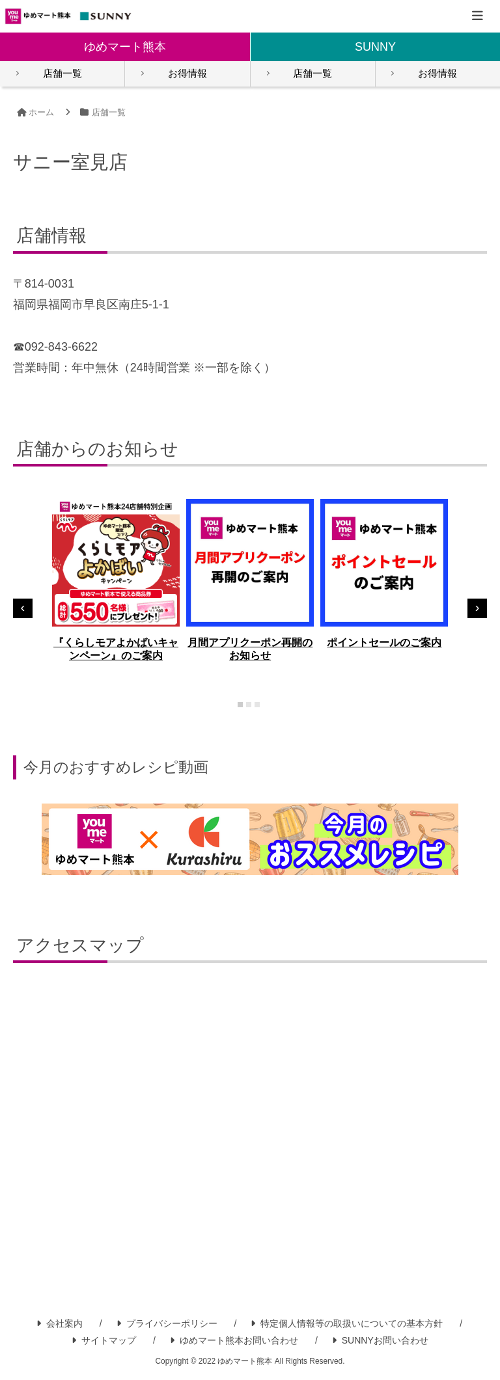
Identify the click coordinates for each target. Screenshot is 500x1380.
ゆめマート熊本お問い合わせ (234, 1341)
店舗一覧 (62, 73)
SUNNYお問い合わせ (380, 1341)
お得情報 (187, 73)
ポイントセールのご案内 (384, 643)
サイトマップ (104, 1341)
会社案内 (59, 1324)
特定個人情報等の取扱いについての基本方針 (347, 1324)
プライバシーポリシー (167, 1324)
